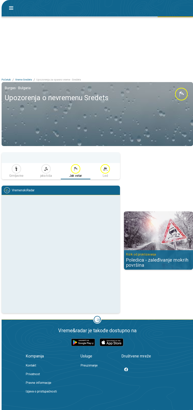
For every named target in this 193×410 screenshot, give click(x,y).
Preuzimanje (89, 365)
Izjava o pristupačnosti (41, 391)
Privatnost (33, 374)
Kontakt (31, 365)
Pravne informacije (38, 383)
